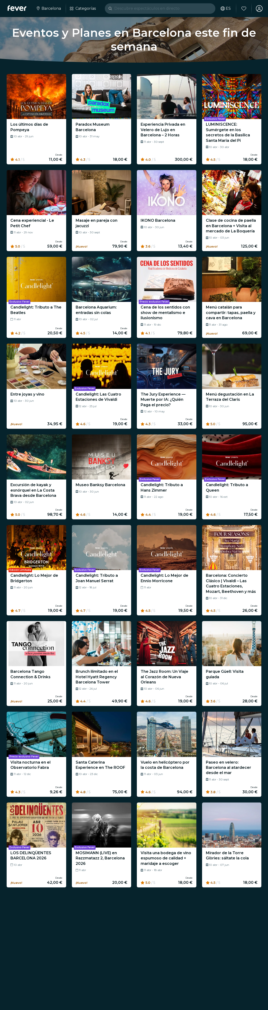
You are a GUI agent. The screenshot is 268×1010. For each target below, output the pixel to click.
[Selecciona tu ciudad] (48, 8)
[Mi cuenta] (259, 8)
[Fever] (17, 8)
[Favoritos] (243, 8)
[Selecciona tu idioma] (225, 8)
